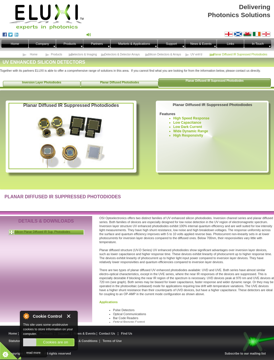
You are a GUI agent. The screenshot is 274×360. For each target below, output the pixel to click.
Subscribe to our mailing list (245, 353)
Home (13, 333)
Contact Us (108, 333)
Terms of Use (112, 341)
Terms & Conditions (83, 341)
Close (70, 316)
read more (33, 352)
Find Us (126, 333)
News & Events (85, 333)
